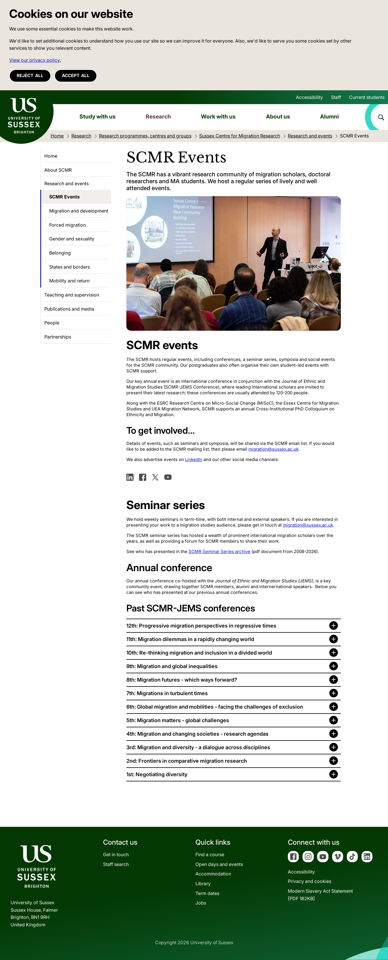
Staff (336, 97)
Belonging (60, 253)
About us (278, 116)
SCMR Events (64, 197)
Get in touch (116, 854)
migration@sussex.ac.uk (273, 449)
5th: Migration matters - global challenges (177, 720)
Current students (367, 97)
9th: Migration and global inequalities (172, 666)
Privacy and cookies (309, 881)
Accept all (76, 75)
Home (50, 156)
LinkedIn (193, 459)
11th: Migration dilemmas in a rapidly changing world (190, 639)
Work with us (218, 116)
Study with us (97, 116)
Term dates (207, 893)
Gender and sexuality (71, 239)
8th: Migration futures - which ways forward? (181, 680)
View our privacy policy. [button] (35, 60)
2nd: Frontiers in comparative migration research (186, 761)
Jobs (200, 903)
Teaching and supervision (71, 295)
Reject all (30, 75)
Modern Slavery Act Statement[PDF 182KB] (320, 894)
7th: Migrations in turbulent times (167, 693)
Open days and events (219, 864)
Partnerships (57, 337)
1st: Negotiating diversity (156, 774)
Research (158, 116)
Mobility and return (69, 281)
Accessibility (309, 97)
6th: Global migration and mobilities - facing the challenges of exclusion (214, 707)
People (51, 323)
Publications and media (69, 309)
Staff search (116, 864)
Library (203, 883)
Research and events (66, 183)
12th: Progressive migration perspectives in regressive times (201, 626)
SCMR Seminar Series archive (219, 551)
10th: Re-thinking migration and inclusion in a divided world (199, 653)
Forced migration (67, 225)
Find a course (209, 854)
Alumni (329, 116)
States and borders (69, 267)
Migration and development (78, 211)
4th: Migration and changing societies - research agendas (197, 734)
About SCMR (58, 170)
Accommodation (213, 874)
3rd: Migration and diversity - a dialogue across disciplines (198, 747)
